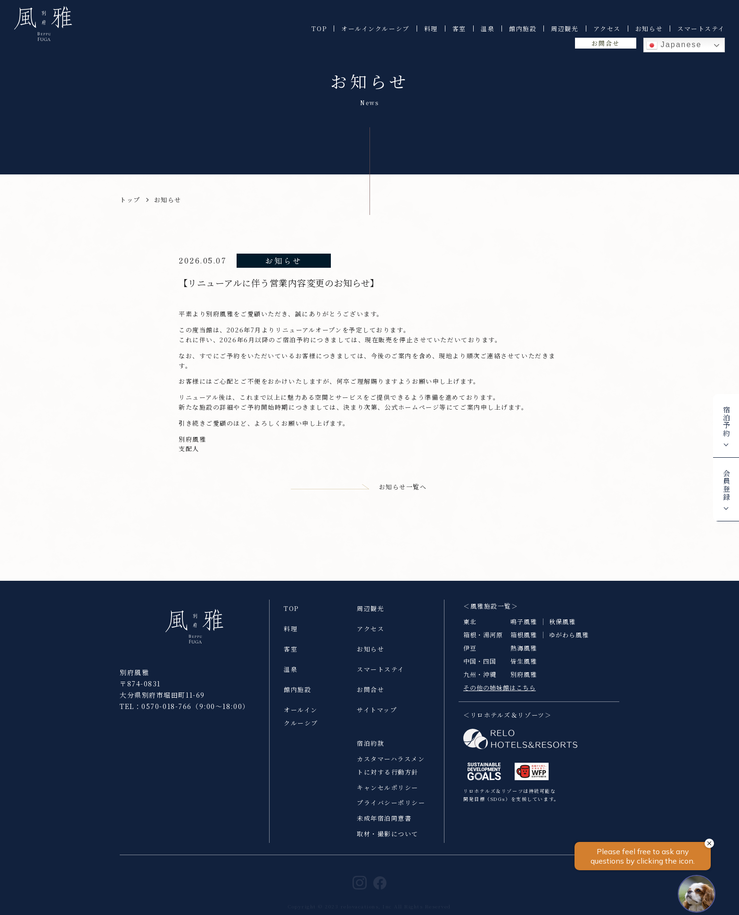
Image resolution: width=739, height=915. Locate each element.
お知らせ (649, 28)
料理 (431, 28)
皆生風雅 (523, 669)
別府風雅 (523, 682)
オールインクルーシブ (375, 28)
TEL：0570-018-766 (156, 714)
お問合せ (605, 43)
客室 (459, 28)
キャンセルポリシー (388, 795)
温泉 (487, 28)
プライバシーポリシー (391, 810)
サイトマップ (377, 717)
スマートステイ (701, 28)
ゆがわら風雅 (569, 642)
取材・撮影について (388, 841)
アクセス (607, 28)
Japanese (674, 45)
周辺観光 (564, 28)
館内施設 (522, 28)
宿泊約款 (370, 751)
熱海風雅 (523, 655)
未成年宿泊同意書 (384, 826)
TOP (319, 28)
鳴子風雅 (523, 629)
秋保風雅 (562, 629)
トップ (130, 199)
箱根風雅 (523, 642)
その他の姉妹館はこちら (499, 695)
